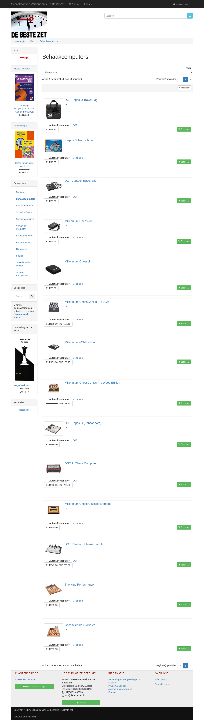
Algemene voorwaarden (120, 689)
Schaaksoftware (24, 212)
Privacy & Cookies (117, 686)
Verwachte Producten (21, 227)
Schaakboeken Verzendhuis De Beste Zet (37, 4)
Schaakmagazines (25, 219)
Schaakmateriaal (24, 205)
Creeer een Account (25, 679)
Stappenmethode (24, 235)
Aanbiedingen (20, 125)
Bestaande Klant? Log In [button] (34, 687)
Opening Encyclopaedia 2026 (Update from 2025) (24, 108)
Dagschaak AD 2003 (24, 385)
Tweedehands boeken (23, 264)
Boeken (20, 192)
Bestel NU (183, 129)
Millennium (78, 158)
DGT (75, 125)
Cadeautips (21, 249)
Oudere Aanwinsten (22, 274)
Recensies (24, 410)
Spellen (20, 255)
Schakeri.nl (31, 716)
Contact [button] (81, 702)
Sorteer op (184, 88)
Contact (112, 692)
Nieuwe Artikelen (22, 68)
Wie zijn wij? (161, 679)
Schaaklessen (162, 684)
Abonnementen (23, 242)
